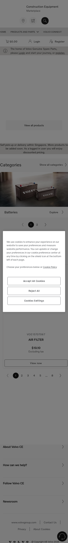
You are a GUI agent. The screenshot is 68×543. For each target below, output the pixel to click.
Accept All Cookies (34, 281)
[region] (34, 271)
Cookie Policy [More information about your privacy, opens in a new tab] (50, 266)
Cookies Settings (34, 300)
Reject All (34, 290)
